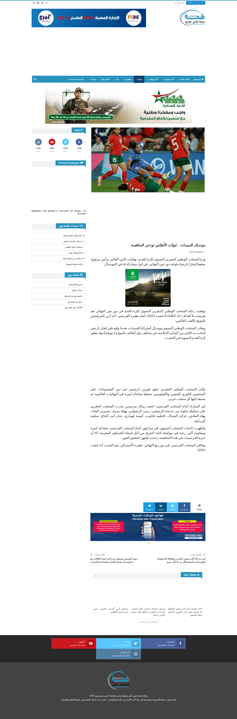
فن (117, 79)
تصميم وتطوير (55, 714)
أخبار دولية (105, 79)
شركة (41, 714)
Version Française (76, 79)
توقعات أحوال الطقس (73, 247)
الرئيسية (198, 79)
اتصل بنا (179, 3)
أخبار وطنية (153, 79)
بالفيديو (128, 79)
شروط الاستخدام (75, 285)
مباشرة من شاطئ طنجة (73, 259)
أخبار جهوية (169, 79)
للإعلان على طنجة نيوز (73, 308)
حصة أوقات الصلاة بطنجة (73, 236)
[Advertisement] (118, 50)
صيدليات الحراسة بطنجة (73, 241)
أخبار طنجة (184, 79)
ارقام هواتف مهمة (76, 253)
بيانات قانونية (76, 290)
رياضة (140, 79)
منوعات (93, 79)
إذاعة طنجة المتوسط (73, 264)
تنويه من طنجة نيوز (74, 302)
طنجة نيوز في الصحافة (72, 296)
